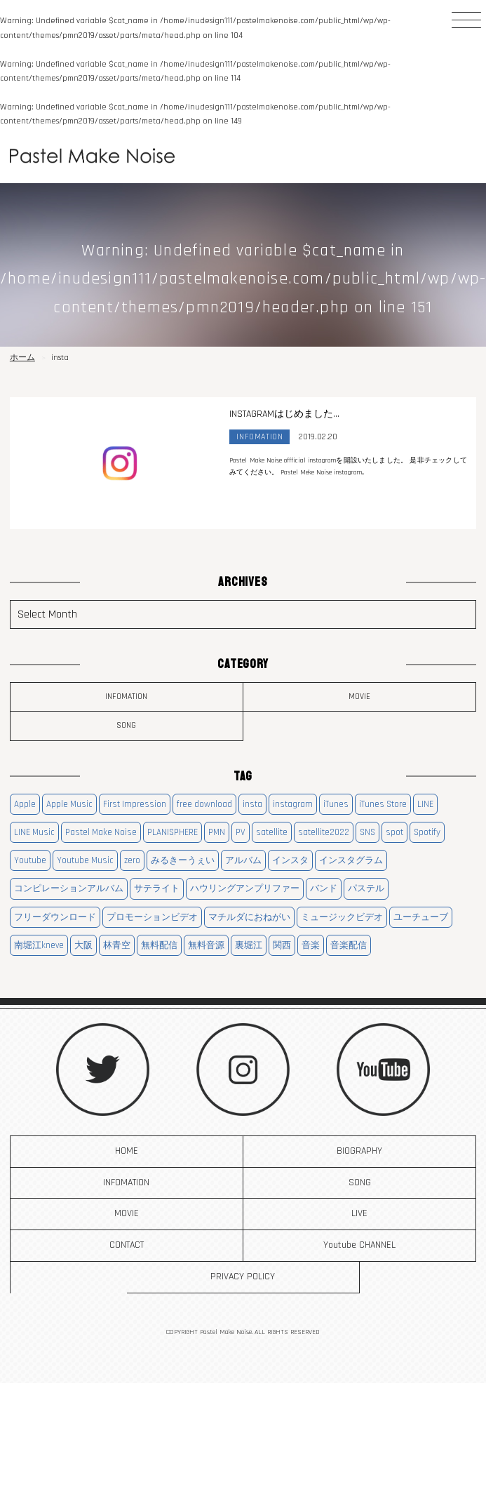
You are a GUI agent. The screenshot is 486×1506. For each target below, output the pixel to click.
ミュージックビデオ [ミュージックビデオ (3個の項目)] (342, 917)
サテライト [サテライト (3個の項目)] (157, 888)
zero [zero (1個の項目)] (132, 860)
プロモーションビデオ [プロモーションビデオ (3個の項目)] (152, 917)
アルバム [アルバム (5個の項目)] (243, 860)
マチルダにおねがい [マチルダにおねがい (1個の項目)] (249, 917)
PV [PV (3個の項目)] (240, 832)
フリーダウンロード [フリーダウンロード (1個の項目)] (55, 917)
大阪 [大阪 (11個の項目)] (83, 945)
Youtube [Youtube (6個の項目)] (30, 860)
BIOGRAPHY (359, 1151)
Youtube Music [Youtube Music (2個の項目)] (85, 860)
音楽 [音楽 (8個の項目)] (311, 945)
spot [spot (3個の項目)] (394, 832)
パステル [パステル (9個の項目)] (366, 888)
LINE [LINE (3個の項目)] (425, 804)
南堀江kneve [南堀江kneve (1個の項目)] (39, 945)
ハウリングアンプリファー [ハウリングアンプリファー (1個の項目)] (244, 888)
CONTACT (126, 1245)
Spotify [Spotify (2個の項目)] (427, 832)
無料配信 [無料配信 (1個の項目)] (159, 945)
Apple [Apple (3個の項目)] (25, 804)
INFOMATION (126, 696)
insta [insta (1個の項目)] (252, 804)
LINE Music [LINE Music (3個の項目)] (34, 832)
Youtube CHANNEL (359, 1245)
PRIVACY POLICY (242, 1276)
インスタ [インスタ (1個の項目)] (290, 860)
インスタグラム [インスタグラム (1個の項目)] (351, 860)
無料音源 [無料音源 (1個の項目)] (206, 945)
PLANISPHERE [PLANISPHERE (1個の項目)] (172, 832)
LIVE (359, 1213)
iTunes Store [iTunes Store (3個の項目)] (383, 804)
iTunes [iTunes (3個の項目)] (336, 804)
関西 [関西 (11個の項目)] (282, 945)
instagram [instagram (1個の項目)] (293, 804)
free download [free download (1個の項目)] (204, 804)
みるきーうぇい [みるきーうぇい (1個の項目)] (183, 860)
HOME (126, 1151)
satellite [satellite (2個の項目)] (272, 832)
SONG (126, 725)
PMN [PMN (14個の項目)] (216, 832)
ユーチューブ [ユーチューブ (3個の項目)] (420, 917)
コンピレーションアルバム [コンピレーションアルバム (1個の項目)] (68, 888)
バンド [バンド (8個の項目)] (323, 888)
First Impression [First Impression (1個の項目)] (134, 804)
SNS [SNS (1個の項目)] (367, 832)
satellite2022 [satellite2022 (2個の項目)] (323, 832)
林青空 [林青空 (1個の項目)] (116, 945)
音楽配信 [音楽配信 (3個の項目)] (348, 945)
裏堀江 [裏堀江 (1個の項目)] (248, 945)
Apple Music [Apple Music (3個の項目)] (69, 804)
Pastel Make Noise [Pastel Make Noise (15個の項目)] (101, 832)
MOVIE (359, 696)
